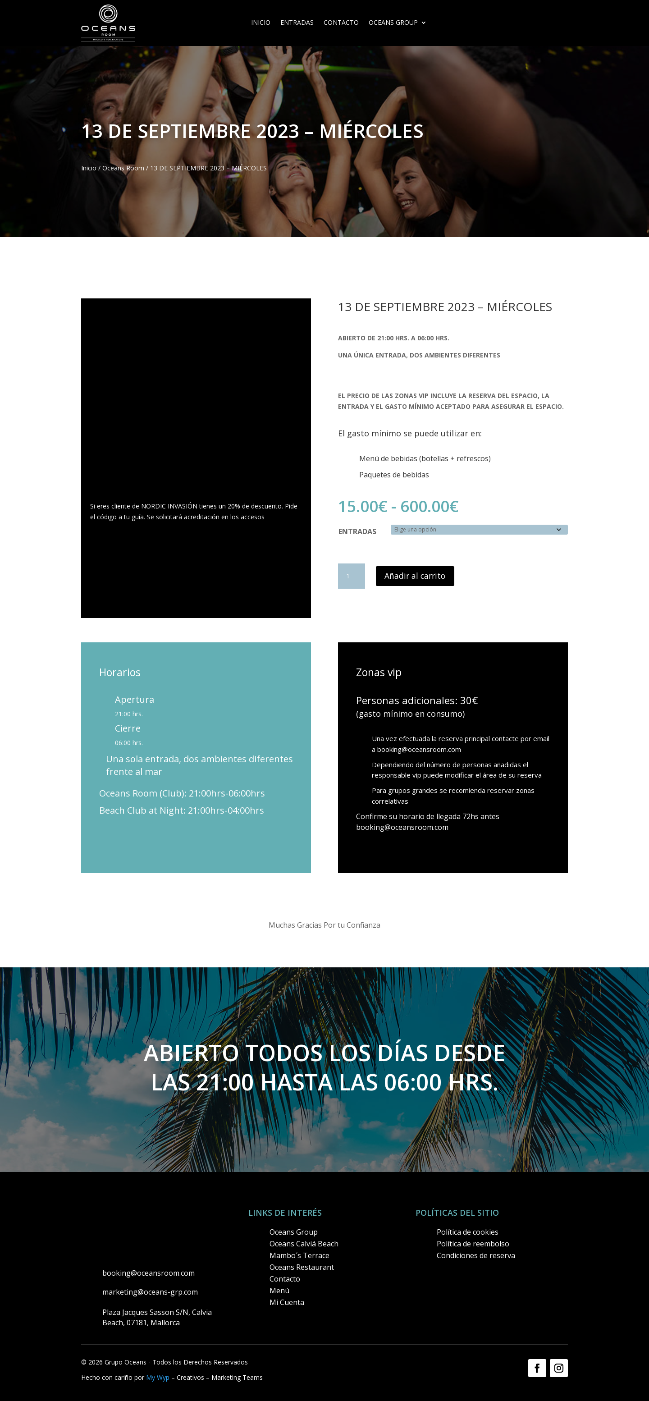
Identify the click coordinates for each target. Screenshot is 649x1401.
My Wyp (157, 1377)
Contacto (341, 23)
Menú (279, 1291)
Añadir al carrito (416, 576)
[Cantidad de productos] (351, 576)
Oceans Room (123, 168)
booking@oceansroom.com (419, 749)
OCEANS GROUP (393, 23)
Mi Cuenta (287, 1302)
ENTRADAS (297, 23)
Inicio (260, 23)
